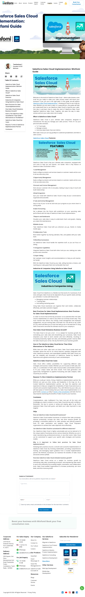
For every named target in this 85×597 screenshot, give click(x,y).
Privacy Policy (32, 592)
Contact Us (61, 3)
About (20, 3)
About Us (33, 540)
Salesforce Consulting (49, 555)
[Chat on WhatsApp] (82, 588)
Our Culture (34, 546)
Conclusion (9, 129)
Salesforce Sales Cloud (41, 138)
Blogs (32, 577)
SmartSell (34, 556)
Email (48, 499)
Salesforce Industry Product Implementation (49, 551)
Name (22, 499)
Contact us (45, 392)
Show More (46, 561)
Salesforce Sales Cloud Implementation (45, 103)
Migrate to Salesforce (49, 542)
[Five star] (66, 3)
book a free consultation (62, 392)
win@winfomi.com (23, 569)
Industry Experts (36, 3)
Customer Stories (43, 3)
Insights (50, 3)
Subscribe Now (70, 545)
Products (30, 3)
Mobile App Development (46, 572)
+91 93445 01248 (21, 562)
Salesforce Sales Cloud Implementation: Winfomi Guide (14, 86)
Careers (56, 3)
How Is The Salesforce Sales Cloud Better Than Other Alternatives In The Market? (14, 115)
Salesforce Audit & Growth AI (36, 570)
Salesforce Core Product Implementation (49, 546)
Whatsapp (21, 566)
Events (33, 585)
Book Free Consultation (76, 3)
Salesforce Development (49, 558)
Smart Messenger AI (35, 560)
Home (15, 3)
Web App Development (49, 568)
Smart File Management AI (36, 565)
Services (25, 3)
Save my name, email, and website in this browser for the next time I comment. (45, 504)
